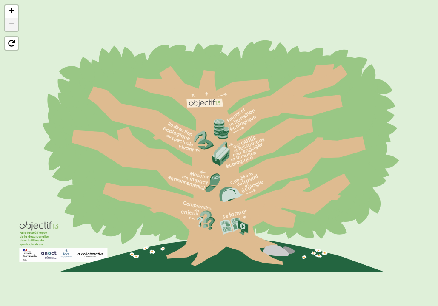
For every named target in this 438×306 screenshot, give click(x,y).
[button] (11, 11)
